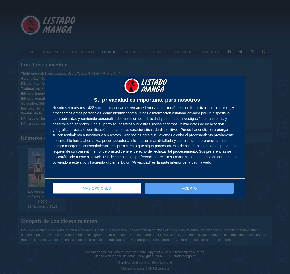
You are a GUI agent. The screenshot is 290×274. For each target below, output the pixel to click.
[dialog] (145, 137)
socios (100, 108)
